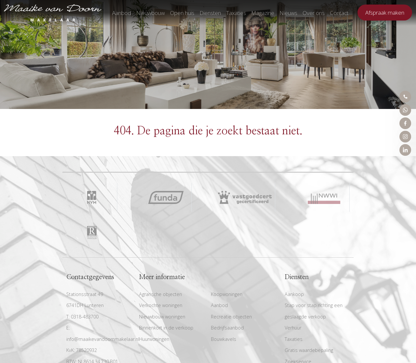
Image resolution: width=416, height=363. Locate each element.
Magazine (262, 13)
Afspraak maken (384, 12)
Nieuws (288, 13)
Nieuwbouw (150, 13)
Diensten (210, 13)
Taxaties (236, 13)
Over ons (314, 13)
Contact (339, 13)
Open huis (182, 13)
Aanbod (121, 13)
